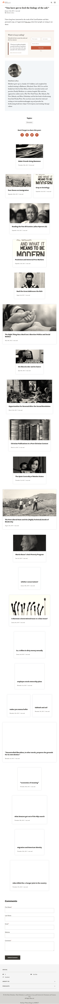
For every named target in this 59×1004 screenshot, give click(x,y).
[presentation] (55, 2)
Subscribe (41, 48)
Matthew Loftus (10, 13)
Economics (29, 123)
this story (28, 22)
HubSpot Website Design (26, 1003)
